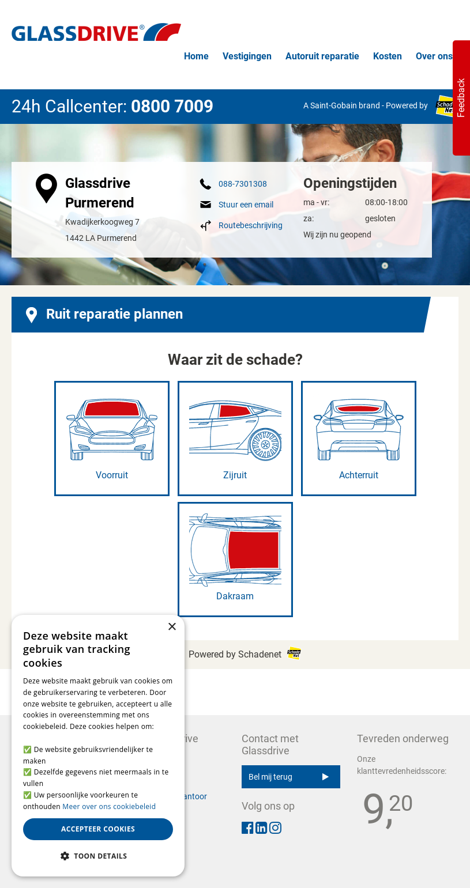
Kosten (387, 56)
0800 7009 (172, 106)
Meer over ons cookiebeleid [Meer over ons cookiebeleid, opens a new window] (109, 806)
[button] (98, 856)
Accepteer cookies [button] (98, 829)
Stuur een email (246, 204)
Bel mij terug (289, 777)
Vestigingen (247, 56)
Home (196, 56)
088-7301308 (243, 183)
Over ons (434, 56)
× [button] (171, 627)
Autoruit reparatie (322, 56)
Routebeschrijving (251, 225)
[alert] (98, 745)
